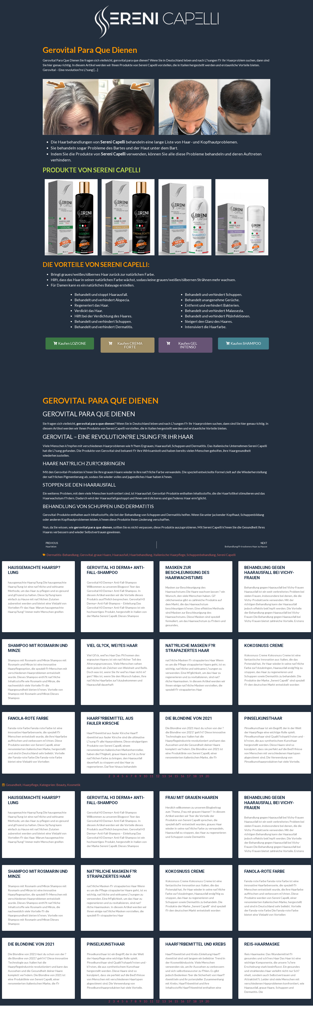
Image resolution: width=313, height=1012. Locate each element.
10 (145, 776)
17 (188, 776)
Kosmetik (73, 785)
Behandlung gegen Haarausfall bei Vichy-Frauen (269, 572)
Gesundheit (13, 785)
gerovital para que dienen (90, 50)
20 (207, 776)
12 (157, 776)
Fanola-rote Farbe (28, 718)
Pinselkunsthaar (263, 718)
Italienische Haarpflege (169, 555)
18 (195, 776)
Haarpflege (30, 785)
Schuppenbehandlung (201, 555)
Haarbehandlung (140, 555)
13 (164, 776)
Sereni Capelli (226, 555)
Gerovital (86, 555)
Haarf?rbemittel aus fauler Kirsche (110, 721)
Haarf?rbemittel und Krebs (195, 944)
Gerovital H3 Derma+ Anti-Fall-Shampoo (116, 570)
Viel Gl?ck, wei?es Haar (112, 645)
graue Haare (102, 555)
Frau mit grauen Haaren (191, 797)
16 (182, 776)
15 (176, 776)
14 (170, 776)
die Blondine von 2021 (188, 718)
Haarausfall (120, 555)
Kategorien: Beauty (53, 785)
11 (151, 776)
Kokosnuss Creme (263, 645)
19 (201, 776)
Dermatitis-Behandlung (63, 555)
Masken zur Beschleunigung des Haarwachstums (187, 572)
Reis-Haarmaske (262, 944)
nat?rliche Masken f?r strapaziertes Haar (190, 648)
